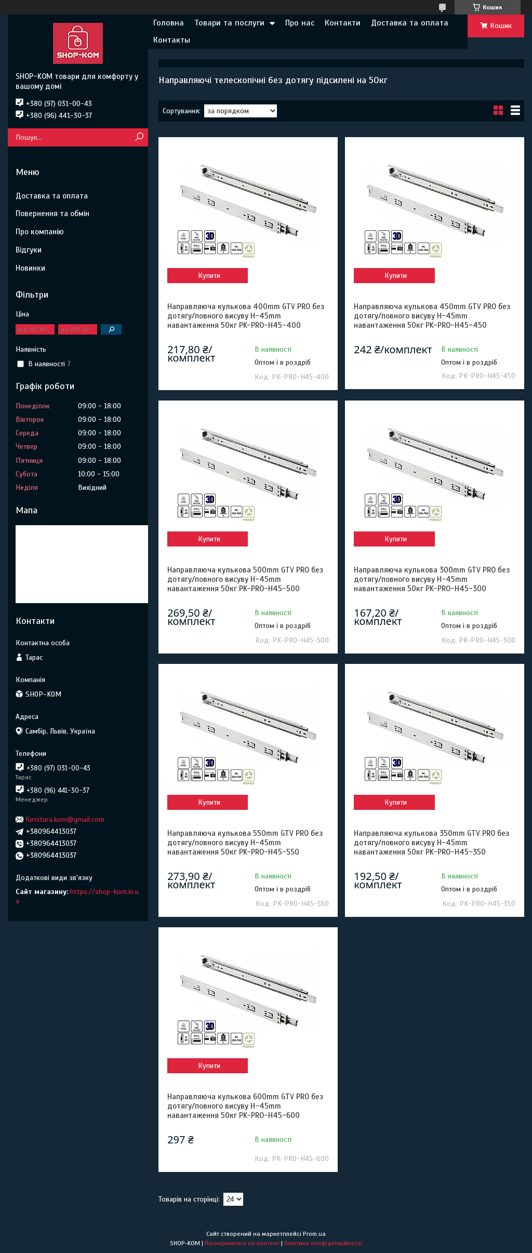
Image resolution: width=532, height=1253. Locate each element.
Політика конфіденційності (323, 1243)
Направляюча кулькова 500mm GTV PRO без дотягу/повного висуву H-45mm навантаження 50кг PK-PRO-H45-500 (245, 579)
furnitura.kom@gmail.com (65, 819)
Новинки (30, 268)
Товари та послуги (229, 23)
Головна (168, 23)
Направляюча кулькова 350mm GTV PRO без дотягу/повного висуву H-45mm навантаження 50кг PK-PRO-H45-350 (431, 843)
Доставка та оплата (409, 23)
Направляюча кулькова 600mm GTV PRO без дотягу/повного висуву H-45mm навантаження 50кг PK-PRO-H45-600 (245, 1106)
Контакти (343, 23)
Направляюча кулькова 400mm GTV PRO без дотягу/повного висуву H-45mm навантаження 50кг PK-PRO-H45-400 (245, 316)
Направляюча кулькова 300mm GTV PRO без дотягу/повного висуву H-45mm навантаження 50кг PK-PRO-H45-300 (432, 579)
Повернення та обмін (52, 213)
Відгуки (29, 250)
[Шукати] (139, 137)
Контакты (171, 40)
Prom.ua (314, 1233)
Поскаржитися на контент (242, 1243)
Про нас (299, 23)
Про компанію (40, 231)
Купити (209, 275)
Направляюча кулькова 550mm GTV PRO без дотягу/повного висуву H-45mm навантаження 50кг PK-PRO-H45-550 (245, 843)
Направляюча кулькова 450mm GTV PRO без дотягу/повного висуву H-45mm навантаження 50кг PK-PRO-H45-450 (432, 316)
